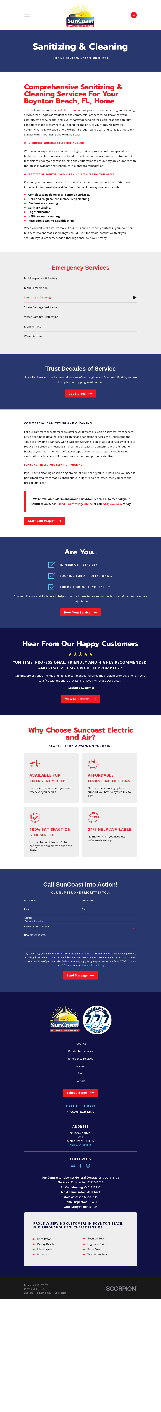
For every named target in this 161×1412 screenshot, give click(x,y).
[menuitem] (80, 278)
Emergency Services (80, 1058)
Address (28, 918)
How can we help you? (35, 935)
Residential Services (80, 1051)
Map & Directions (81, 1144)
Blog (80, 1073)
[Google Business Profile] (73, 1166)
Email (84, 909)
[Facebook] (80, 1166)
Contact (80, 1081)
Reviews (80, 1066)
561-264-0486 (80, 1112)
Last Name (87, 900)
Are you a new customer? (37, 926)
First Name (30, 900)
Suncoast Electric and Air (66, 110)
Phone (27, 909)
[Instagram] (88, 1166)
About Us (80, 1043)
